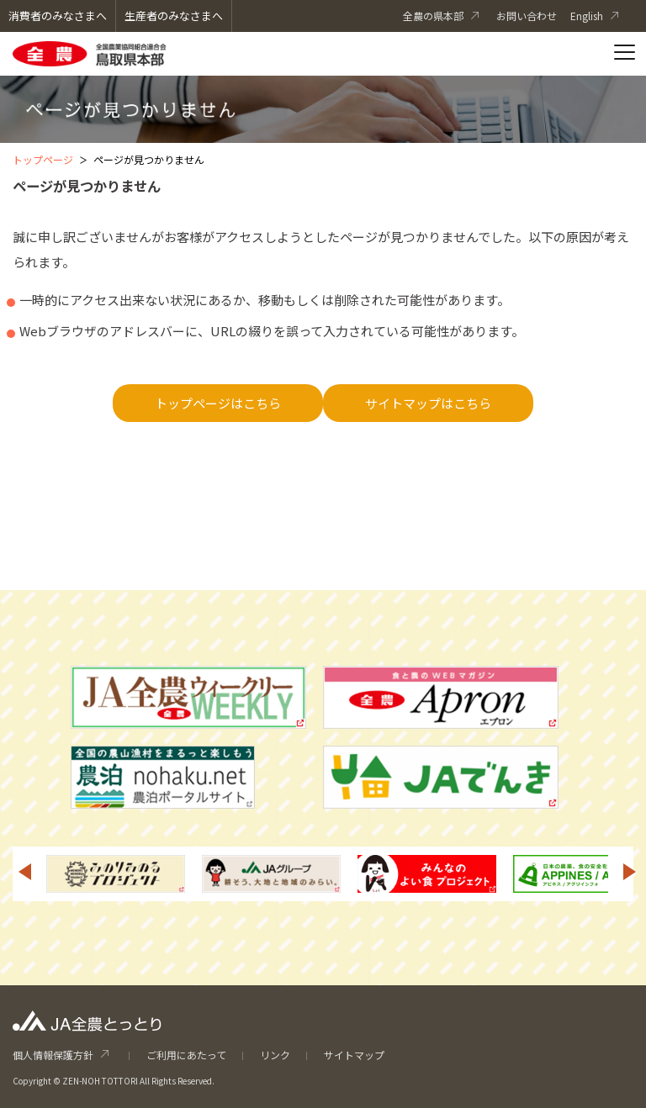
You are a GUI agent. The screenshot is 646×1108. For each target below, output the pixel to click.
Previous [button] (24, 872)
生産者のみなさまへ (173, 16)
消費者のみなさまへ (57, 16)
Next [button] (630, 872)
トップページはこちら (218, 403)
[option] (115, 874)
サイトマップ (354, 1054)
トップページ (43, 159)
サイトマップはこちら (428, 403)
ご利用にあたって (186, 1054)
